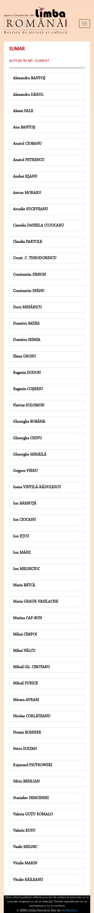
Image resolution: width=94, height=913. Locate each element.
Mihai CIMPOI (25, 635)
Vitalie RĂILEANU (28, 880)
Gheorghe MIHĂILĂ (29, 455)
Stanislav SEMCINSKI (31, 798)
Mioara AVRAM (26, 700)
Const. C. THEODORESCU (34, 258)
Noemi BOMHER (27, 733)
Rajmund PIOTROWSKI (32, 765)
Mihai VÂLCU (24, 651)
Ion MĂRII (22, 553)
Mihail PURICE (25, 683)
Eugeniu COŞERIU (28, 389)
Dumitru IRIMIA (26, 340)
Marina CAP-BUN (27, 618)
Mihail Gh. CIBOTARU (31, 667)
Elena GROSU (24, 357)
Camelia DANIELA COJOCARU (38, 226)
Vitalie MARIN (25, 863)
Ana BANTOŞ (24, 127)
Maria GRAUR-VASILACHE (35, 602)
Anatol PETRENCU (28, 160)
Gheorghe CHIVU (27, 438)
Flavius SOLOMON (28, 405)
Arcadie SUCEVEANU (30, 209)
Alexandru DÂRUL (28, 95)
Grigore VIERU (25, 471)
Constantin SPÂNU (28, 291)
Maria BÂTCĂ (24, 585)
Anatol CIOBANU (27, 144)
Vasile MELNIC (25, 847)
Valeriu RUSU (24, 831)
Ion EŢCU (21, 536)
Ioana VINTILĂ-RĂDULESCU (37, 487)
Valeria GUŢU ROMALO (33, 814)
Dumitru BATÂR (26, 324)
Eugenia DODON (27, 373)
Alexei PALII (23, 111)
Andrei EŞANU (25, 177)
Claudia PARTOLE (27, 242)
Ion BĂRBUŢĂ (24, 504)
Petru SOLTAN (25, 749)
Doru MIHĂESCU (27, 307)
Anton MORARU (27, 193)
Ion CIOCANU (24, 520)
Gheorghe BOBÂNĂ (29, 422)
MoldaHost (69, 910)
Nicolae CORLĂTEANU (31, 716)
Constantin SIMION (29, 275)
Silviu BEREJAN (26, 782)
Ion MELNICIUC (26, 569)
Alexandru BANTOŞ (29, 78)
